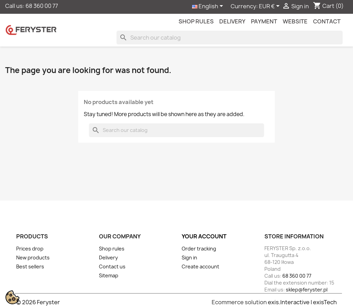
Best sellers (30, 266)
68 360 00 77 (42, 6)
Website (295, 21)
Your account (204, 236)
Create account (200, 266)
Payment (264, 21)
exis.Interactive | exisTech (302, 302)
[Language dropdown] (208, 6)
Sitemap (108, 275)
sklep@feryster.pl (306, 289)
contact (327, 21)
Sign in (189, 257)
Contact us (112, 266)
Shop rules (196, 21)
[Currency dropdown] (270, 6)
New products (33, 257)
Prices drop (29, 248)
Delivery (232, 21)
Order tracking (199, 248)
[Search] (230, 37)
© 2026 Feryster (38, 302)
